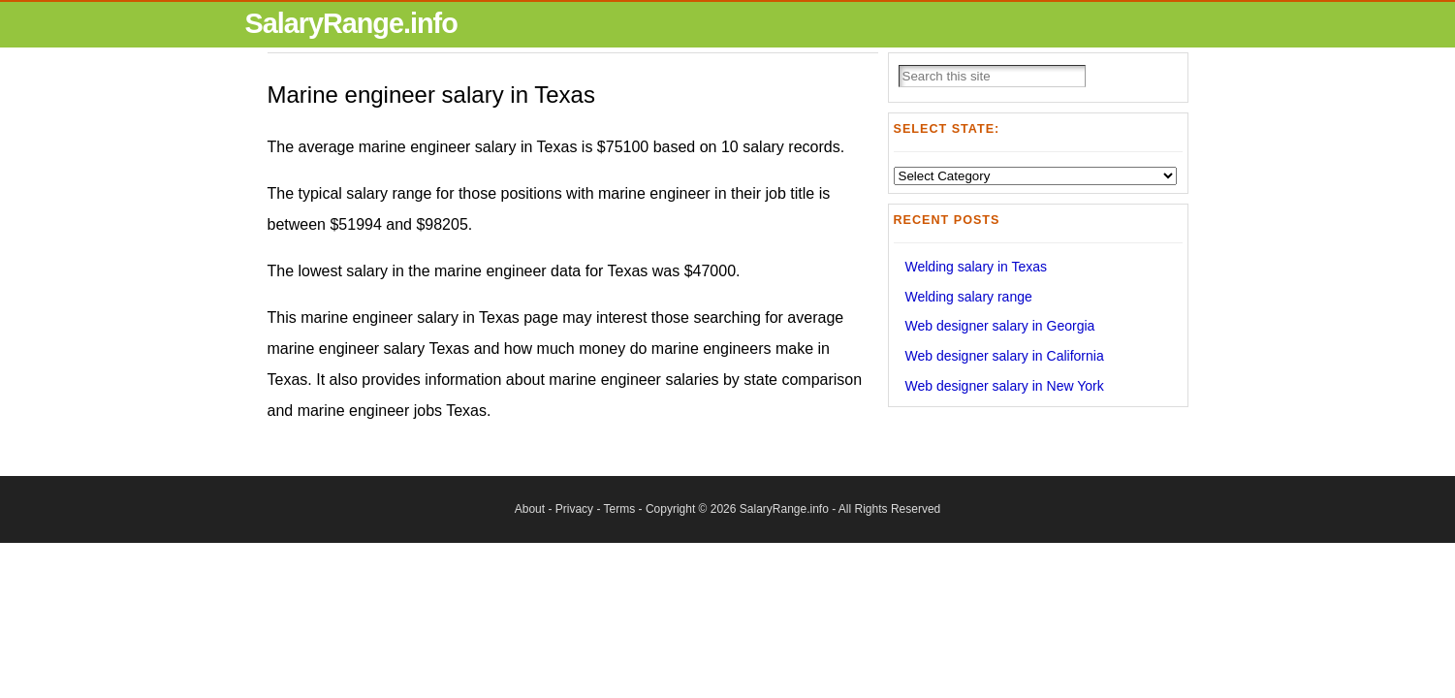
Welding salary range (968, 296)
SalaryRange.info (351, 23)
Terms (620, 509)
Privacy (574, 509)
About (530, 509)
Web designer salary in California (1004, 356)
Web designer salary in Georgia (1000, 325)
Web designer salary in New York (1004, 386)
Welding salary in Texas (976, 266)
